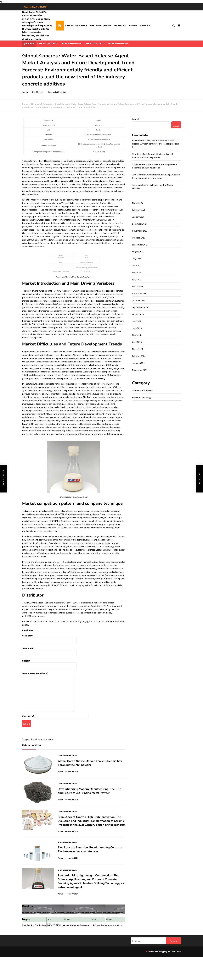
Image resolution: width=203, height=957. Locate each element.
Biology (133, 25)
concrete (42, 739)
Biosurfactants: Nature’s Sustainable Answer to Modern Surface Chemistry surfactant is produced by (155, 143)
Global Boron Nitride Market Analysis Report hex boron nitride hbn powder (90, 763)
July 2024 (136, 321)
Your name (49, 638)
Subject (49, 663)
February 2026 (138, 209)
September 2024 (140, 307)
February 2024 (138, 356)
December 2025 (139, 223)
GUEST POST (146, 25)
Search (135, 119)
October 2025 (138, 237)
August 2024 (138, 314)
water (51, 739)
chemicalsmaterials (47, 43)
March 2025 (137, 286)
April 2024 (137, 342)
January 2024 (138, 363)
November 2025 (139, 230)
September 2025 (140, 244)
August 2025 (138, 251)
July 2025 (136, 258)
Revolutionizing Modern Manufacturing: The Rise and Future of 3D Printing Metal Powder (89, 791)
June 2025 (137, 265)
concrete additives (56, 612)
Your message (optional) (48, 692)
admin (25, 92)
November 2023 (139, 370)
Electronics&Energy (100, 25)
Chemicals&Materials (76, 25)
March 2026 (137, 202)
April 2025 (137, 279)
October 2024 (138, 300)
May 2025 (136, 272)
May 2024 (136, 335)
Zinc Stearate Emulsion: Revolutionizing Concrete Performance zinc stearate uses (90, 849)
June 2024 (137, 328)
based (34, 739)
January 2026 (138, 216)
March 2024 (137, 349)
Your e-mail (49, 650)
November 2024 (139, 293)
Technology (120, 25)
